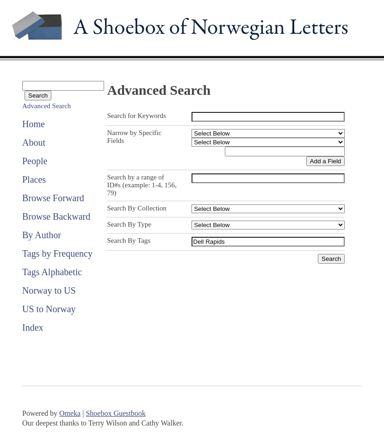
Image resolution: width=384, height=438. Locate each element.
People (34, 161)
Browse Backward (56, 216)
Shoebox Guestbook (115, 413)
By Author (41, 235)
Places (34, 179)
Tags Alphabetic (52, 272)
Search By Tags (128, 240)
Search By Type (129, 224)
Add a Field (325, 161)
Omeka (70, 413)
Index (32, 327)
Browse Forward (53, 198)
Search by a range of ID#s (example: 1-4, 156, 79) (141, 185)
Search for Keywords (136, 115)
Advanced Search (46, 106)
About (33, 142)
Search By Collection (136, 208)
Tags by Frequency (57, 253)
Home (33, 124)
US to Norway (49, 309)
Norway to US (49, 290)
